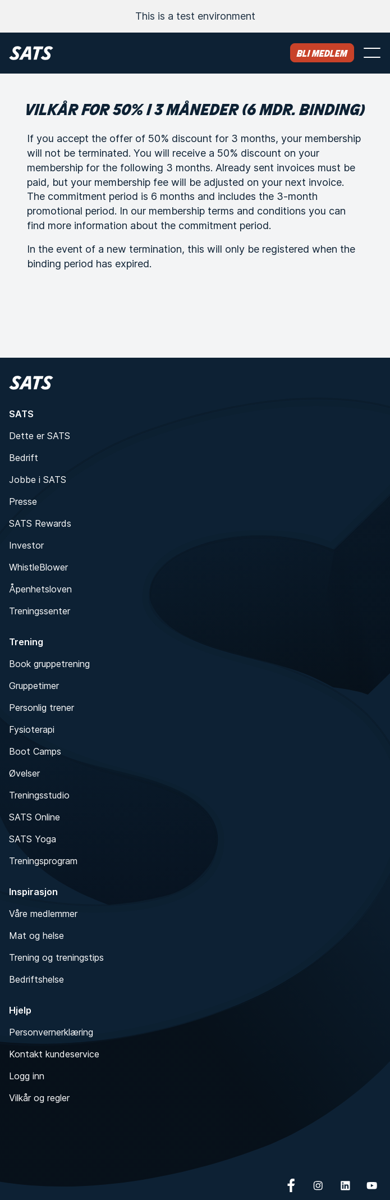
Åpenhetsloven (40, 589)
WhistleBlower (38, 567)
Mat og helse (36, 935)
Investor (26, 545)
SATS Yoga (32, 839)
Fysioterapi (31, 729)
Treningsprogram (43, 860)
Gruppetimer (34, 685)
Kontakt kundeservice (54, 1054)
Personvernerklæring (51, 1032)
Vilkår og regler (39, 1097)
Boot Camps (35, 751)
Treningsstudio (39, 795)
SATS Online (34, 817)
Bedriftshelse (36, 979)
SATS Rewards (40, 523)
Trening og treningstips (56, 957)
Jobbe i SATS (37, 479)
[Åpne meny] (372, 53)
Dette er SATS (39, 435)
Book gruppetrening (49, 663)
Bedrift (23, 457)
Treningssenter (39, 611)
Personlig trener (41, 707)
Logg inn (26, 1076)
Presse (23, 501)
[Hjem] (31, 53)
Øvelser (24, 773)
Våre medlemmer (43, 913)
